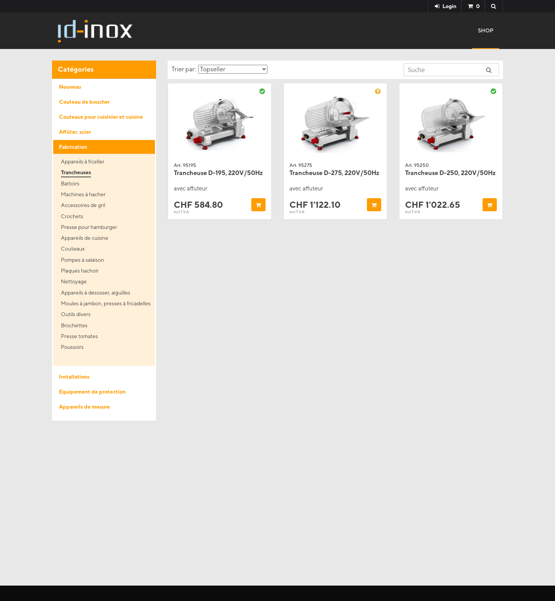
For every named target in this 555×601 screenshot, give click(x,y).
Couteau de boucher (84, 102)
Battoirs (70, 183)
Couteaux (73, 249)
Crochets (72, 216)
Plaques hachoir (80, 271)
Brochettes (74, 325)
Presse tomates (79, 336)
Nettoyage (74, 281)
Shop (485, 30)
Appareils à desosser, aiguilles (95, 293)
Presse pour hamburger (89, 227)
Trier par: (219, 69)
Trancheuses (76, 172)
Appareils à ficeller (82, 161)
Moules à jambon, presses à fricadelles (106, 303)
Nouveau (70, 87)
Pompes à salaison (82, 260)
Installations (74, 377)
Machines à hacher (83, 194)
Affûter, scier (75, 132)
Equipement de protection (92, 392)
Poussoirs (72, 347)
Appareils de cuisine (84, 238)
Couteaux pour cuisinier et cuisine (101, 117)
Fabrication (73, 147)
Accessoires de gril (83, 205)
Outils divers (76, 314)
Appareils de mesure (84, 407)
